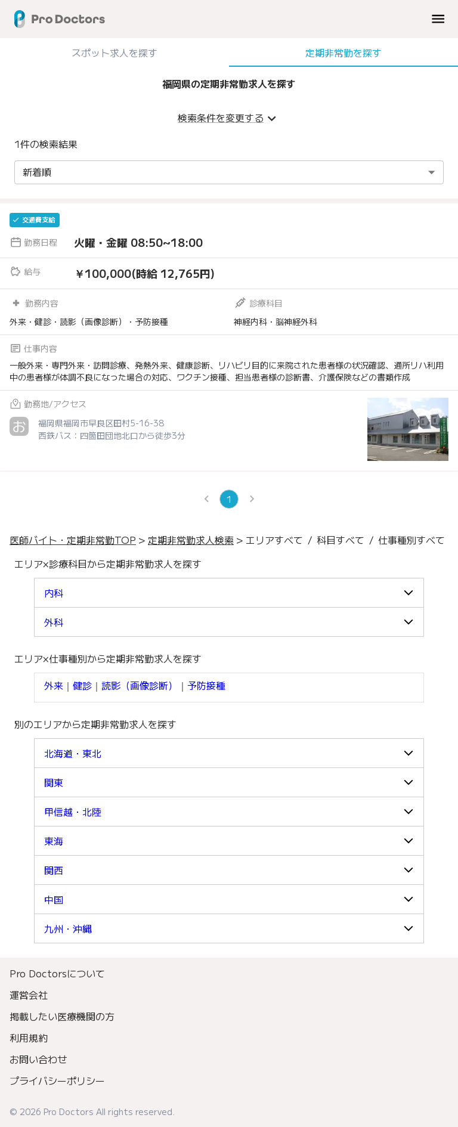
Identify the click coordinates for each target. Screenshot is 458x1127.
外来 (53, 685)
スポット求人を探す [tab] (114, 52)
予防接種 (206, 685)
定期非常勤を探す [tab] (343, 52)
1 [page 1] (229, 499)
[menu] (438, 19)
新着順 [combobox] (37, 172)
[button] (229, 592)
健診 (82, 685)
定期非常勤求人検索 (191, 539)
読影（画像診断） (139, 685)
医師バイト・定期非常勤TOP (73, 539)
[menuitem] (229, 973)
